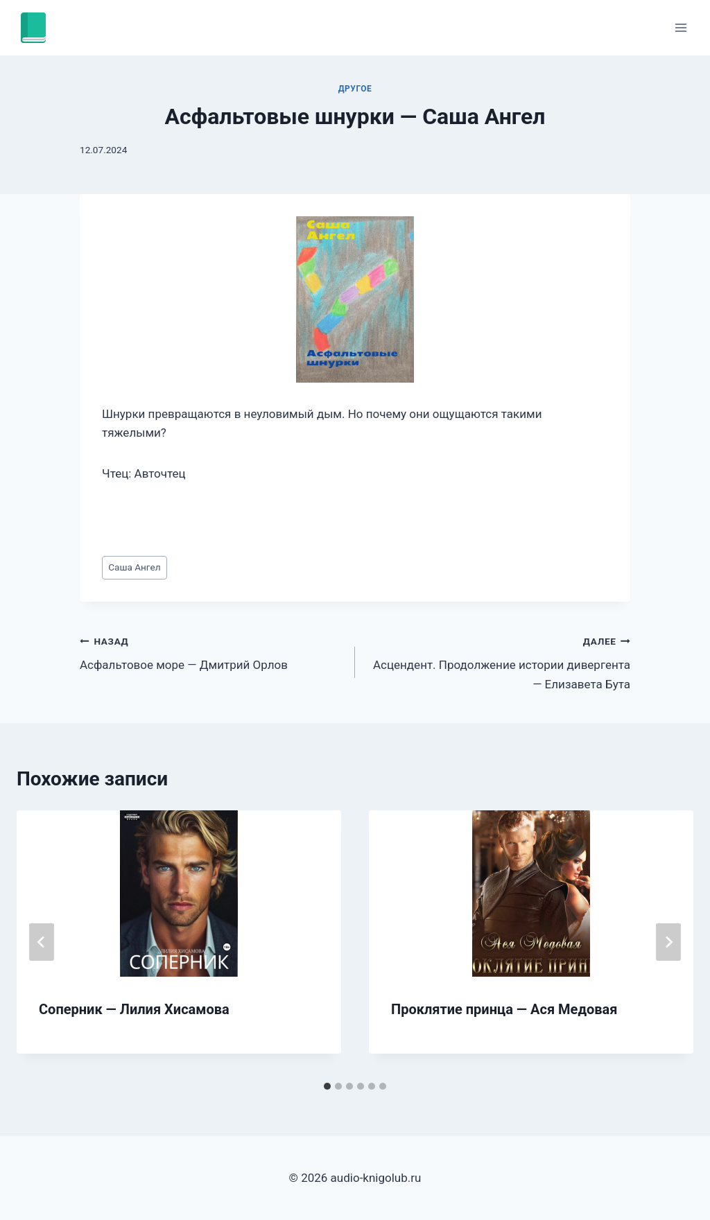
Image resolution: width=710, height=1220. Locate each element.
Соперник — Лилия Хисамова (134, 1009)
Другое (355, 89)
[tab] (327, 1086)
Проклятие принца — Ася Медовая (504, 1009)
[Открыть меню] (680, 27)
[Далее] (668, 942)
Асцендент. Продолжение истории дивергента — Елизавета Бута (498, 661)
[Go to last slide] (41, 942)
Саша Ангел (134, 567)
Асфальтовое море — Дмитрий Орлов (211, 651)
